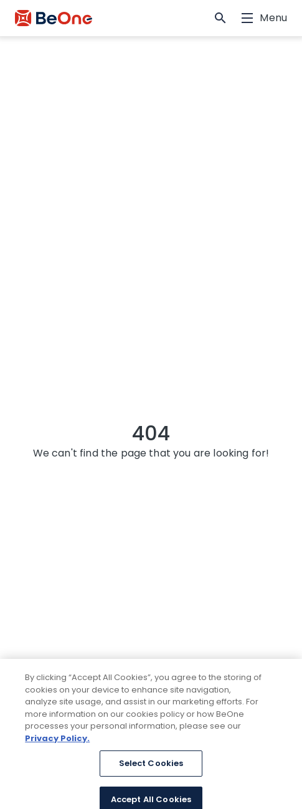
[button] (220, 18)
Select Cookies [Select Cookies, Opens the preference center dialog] (151, 768)
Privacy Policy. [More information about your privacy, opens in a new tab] (57, 742)
